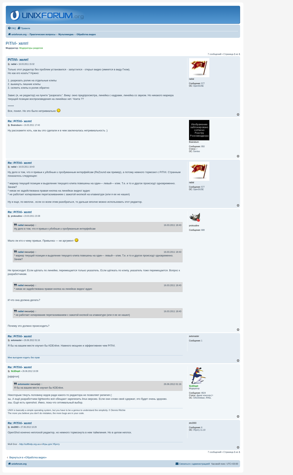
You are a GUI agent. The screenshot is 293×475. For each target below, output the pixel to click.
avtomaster (24, 384)
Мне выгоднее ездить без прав (24, 357)
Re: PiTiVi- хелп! (20, 121)
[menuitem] (12, 28)
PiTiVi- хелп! (17, 43)
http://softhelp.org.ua (29, 444)
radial (21, 225)
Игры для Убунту (51, 444)
